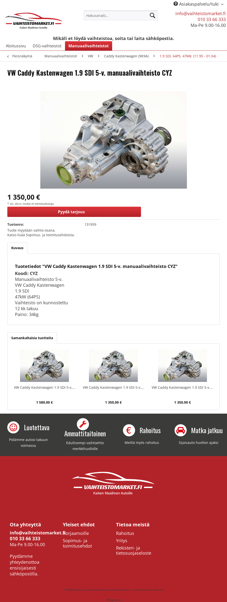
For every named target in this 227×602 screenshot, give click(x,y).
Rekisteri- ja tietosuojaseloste (133, 550)
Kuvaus (17, 247)
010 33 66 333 (212, 19)
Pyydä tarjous (71, 211)
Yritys (121, 540)
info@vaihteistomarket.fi (200, 13)
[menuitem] (121, 15)
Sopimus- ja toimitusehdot (77, 543)
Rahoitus (125, 533)
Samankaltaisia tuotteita (32, 338)
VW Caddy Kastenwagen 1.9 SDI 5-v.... (44, 387)
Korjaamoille (76, 533)
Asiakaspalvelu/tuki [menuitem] (196, 4)
